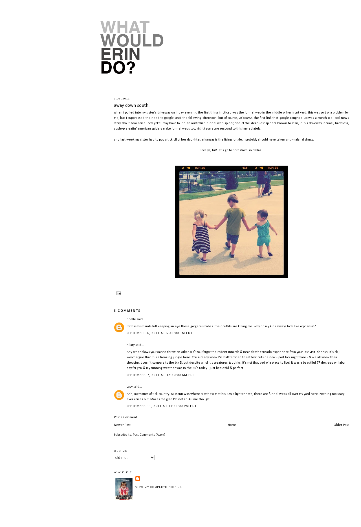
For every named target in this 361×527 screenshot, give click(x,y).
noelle (131, 319)
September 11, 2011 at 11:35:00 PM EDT (162, 406)
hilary (131, 345)
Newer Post (122, 425)
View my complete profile (158, 487)
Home (232, 425)
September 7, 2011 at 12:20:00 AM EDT (161, 375)
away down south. (131, 105)
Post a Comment (125, 417)
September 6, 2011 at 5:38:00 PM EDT (160, 333)
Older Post (341, 425)
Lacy (130, 386)
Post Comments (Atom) (149, 435)
